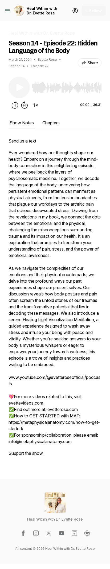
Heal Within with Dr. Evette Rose (42, 11)
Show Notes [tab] (22, 122)
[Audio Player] (66, 86)
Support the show (26, 453)
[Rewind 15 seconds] (15, 105)
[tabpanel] (55, 300)
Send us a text (22, 141)
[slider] (66, 87)
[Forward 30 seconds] (24, 105)
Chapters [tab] (51, 122)
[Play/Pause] (19, 87)
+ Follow (93, 10)
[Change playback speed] (35, 105)
